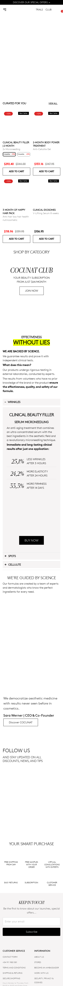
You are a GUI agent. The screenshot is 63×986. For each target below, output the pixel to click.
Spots (10, 665)
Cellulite (12, 674)
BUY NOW (31, 650)
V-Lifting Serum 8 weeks (46, 213)
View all (54, 103)
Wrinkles (12, 465)
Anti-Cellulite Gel (42, 149)
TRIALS (39, 9)
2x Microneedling (11, 149)
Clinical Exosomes (44, 209)
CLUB (48, 9)
